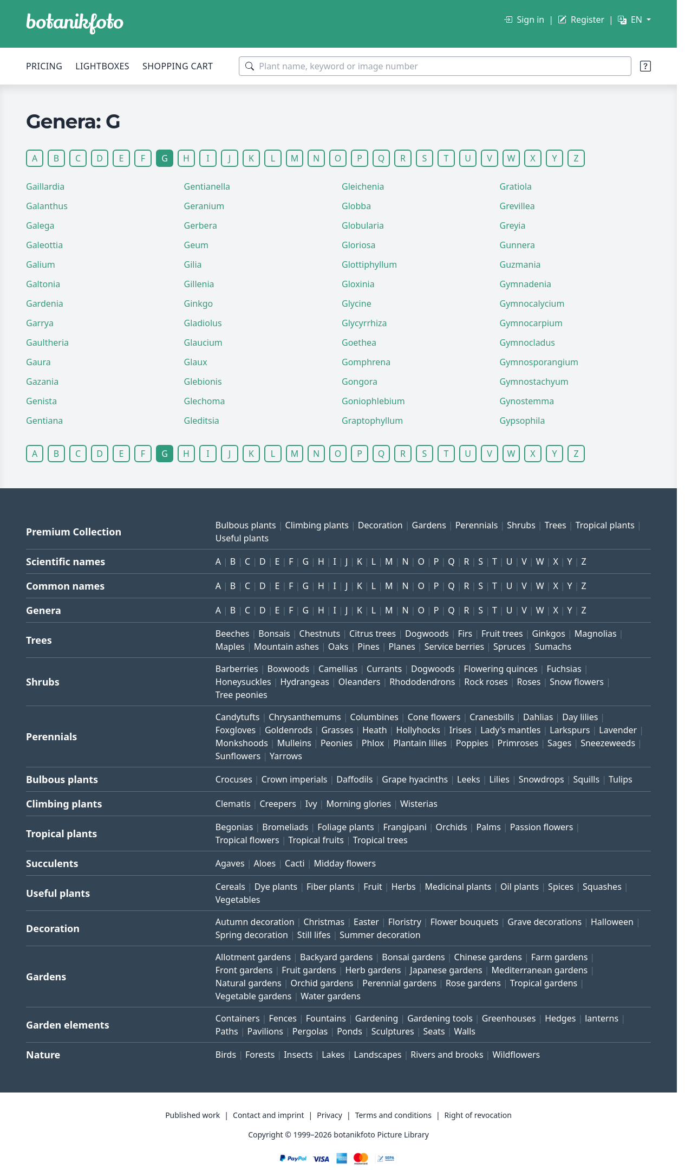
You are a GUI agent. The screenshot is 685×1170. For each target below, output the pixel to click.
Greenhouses (509, 1018)
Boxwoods (289, 669)
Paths (227, 1031)
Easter (366, 922)
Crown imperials (295, 779)
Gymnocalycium (532, 303)
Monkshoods (242, 743)
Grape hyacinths (415, 779)
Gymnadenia (526, 284)
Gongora (359, 381)
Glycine (356, 303)
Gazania (42, 381)
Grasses (337, 730)
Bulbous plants (246, 525)
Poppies (472, 743)
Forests (260, 1055)
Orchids (451, 827)
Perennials (476, 525)
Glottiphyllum (369, 264)
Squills (586, 779)
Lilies (500, 779)
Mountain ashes (286, 646)
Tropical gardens (544, 983)
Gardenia (44, 303)
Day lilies (580, 717)
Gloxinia (358, 284)
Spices (560, 887)
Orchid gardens (322, 983)
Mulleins (294, 743)
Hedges (560, 1018)
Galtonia (43, 284)
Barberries (237, 669)
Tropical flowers (247, 840)
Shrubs (521, 525)
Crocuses (234, 779)
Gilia (193, 264)
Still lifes (314, 935)
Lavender (618, 730)
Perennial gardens (399, 983)
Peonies (337, 743)
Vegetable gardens (254, 996)
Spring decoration (252, 935)
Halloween (612, 922)
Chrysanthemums (305, 717)
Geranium (204, 206)
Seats (434, 1031)
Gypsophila (522, 420)
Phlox (373, 743)
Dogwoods (427, 633)
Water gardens (331, 996)
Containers (238, 1018)
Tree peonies (242, 695)
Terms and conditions (393, 1115)
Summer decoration (380, 935)
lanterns (601, 1018)
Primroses (517, 743)
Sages (559, 743)
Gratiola (516, 186)
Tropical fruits (316, 840)
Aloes (264, 863)
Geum (196, 245)
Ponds (349, 1031)
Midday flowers (345, 863)
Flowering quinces (500, 669)
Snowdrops (541, 779)
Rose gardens (473, 983)
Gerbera (200, 225)
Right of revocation (478, 1115)
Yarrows (286, 756)
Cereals (230, 887)
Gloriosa (359, 245)
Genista (41, 401)
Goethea (359, 342)
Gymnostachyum (534, 381)
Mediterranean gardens (540, 970)
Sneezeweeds (607, 743)
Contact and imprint (268, 1115)
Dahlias (538, 717)
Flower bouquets (464, 922)
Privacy (329, 1115)
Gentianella (207, 186)
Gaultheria (47, 342)
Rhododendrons (422, 682)
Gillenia (199, 284)
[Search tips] (645, 66)
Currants (384, 669)
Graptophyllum (372, 420)
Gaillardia (45, 186)
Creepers (277, 804)
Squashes (602, 887)
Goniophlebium (373, 401)
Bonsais (274, 633)
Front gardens (244, 970)
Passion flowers (541, 827)
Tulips (620, 779)
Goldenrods (288, 730)
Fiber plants (330, 887)
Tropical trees (380, 840)
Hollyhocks (418, 730)
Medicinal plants (458, 887)
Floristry (404, 922)
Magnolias (596, 633)
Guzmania (520, 264)
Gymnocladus (528, 342)
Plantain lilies (420, 743)
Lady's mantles (510, 730)
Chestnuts (320, 633)
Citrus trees (372, 633)
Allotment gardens (253, 957)
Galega (40, 225)
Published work (192, 1115)
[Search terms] (435, 66)
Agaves (230, 863)
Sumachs (552, 646)
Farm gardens (559, 957)
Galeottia (44, 245)
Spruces (509, 646)
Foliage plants (345, 827)
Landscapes (378, 1055)
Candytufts (238, 717)
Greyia (513, 225)
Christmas (323, 922)
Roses (529, 682)
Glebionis (203, 381)
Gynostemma (527, 401)
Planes (401, 646)
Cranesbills (491, 717)
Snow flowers (577, 682)
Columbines (374, 717)
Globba (356, 206)
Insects (298, 1055)
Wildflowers (516, 1055)
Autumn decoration (255, 922)
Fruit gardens (309, 970)
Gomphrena (366, 362)
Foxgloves (236, 730)
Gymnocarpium (531, 323)
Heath (374, 730)
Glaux (195, 362)
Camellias (337, 669)
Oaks (338, 646)
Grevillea (517, 206)
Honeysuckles (243, 682)
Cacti (295, 863)
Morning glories (358, 804)
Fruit (372, 887)
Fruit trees (502, 633)
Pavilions (265, 1031)
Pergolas (310, 1031)
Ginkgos (548, 633)
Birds (226, 1055)
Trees (555, 525)
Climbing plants (317, 525)
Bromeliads (285, 827)
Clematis (233, 804)
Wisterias (419, 804)
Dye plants (276, 887)
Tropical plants (605, 525)
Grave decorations (544, 922)
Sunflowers (238, 756)
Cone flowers (434, 717)
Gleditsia (201, 420)
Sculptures (392, 1031)
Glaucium (203, 342)
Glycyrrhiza (364, 323)
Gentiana (44, 420)
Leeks (468, 779)
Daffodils (354, 779)
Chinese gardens (488, 957)
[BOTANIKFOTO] (74, 24)
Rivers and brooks (446, 1055)
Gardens (429, 525)
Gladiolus (203, 323)
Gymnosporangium (539, 362)
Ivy (311, 804)
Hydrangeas (305, 682)
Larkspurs (570, 730)
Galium (40, 264)
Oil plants (519, 887)
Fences (283, 1018)
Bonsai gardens (413, 957)
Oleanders (359, 682)
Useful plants (242, 538)
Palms (488, 827)
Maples (230, 646)
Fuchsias (563, 669)
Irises (460, 730)
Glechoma (204, 401)
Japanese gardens (446, 970)
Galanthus (47, 206)
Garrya (40, 323)
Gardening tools (440, 1018)
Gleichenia (363, 186)
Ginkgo (198, 303)
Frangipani (405, 827)
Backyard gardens (336, 957)
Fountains (326, 1018)
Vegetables (238, 900)
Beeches (233, 633)
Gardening (377, 1018)
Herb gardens (373, 970)
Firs (465, 633)
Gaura (38, 362)
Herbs (404, 887)
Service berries (454, 646)
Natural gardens (249, 983)
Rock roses (485, 682)
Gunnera (518, 245)
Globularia (363, 225)
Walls (464, 1031)
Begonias (234, 827)
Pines (368, 646)
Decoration (380, 525)
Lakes (333, 1055)
